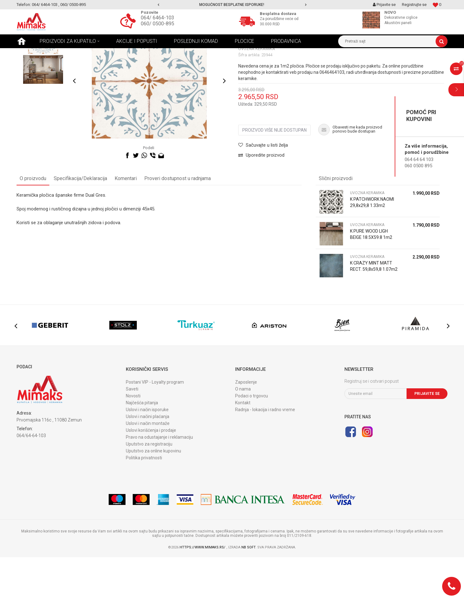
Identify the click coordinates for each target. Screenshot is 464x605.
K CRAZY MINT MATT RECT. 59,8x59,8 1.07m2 (373, 314)
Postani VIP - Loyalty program (155, 429)
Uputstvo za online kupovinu (153, 498)
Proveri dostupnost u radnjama (177, 226)
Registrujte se (414, 4)
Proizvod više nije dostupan (274, 178)
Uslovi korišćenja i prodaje (151, 478)
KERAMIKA (83, 53)
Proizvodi (60, 53)
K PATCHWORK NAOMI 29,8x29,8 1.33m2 (372, 250)
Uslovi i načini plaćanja (147, 464)
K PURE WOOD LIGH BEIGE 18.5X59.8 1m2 (371, 282)
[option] (232, 4)
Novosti (133, 443)
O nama (243, 436)
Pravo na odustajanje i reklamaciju (159, 484)
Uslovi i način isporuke (147, 457)
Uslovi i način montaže (148, 471)
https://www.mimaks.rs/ (203, 595)
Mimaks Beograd (31, 53)
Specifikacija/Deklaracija (80, 226)
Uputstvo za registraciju (149, 491)
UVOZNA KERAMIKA (116, 53)
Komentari (126, 226)
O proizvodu (33, 226)
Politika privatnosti (144, 505)
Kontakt (242, 450)
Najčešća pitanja (142, 450)
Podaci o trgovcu (251, 443)
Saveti (132, 436)
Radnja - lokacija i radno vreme (265, 457)
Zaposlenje (246, 429)
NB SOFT (248, 595)
